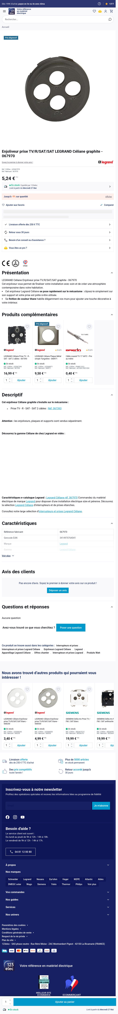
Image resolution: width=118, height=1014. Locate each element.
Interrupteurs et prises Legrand (68, 653)
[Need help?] (99, 4)
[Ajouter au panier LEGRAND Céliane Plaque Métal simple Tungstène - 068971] (52, 380)
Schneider (13, 879)
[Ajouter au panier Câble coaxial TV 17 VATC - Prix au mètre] (83, 380)
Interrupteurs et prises (67, 646)
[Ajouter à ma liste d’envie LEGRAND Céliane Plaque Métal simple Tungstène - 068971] (58, 327)
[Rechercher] (110, 20)
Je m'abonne (101, 806)
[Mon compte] (105, 11)
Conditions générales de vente (16, 933)
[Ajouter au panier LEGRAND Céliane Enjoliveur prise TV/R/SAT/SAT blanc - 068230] (21, 745)
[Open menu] (4, 11)
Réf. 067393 (54, 408)
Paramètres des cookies (14, 926)
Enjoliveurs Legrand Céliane (57, 650)
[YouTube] (22, 817)
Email (11, 806)
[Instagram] (15, 817)
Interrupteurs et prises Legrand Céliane (21, 650)
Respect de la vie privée (13, 937)
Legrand (30, 501)
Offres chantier (41, 653)
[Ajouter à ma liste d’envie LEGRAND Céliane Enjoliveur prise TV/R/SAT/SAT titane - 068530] (58, 690)
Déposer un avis (58, 590)
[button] (17, 162)
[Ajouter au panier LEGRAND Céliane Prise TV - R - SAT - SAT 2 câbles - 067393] (21, 380)
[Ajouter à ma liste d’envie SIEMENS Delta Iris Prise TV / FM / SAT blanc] (89, 690)
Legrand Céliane (24, 505)
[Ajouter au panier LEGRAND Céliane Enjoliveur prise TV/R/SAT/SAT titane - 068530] (52, 745)
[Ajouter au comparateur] (107, 205)
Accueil (5, 27)
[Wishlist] (94, 11)
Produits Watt (93, 653)
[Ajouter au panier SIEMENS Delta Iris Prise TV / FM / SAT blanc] (83, 745)
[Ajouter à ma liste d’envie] (13, 205)
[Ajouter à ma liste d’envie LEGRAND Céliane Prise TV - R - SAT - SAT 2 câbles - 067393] (27, 327)
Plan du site (7, 941)
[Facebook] (7, 817)
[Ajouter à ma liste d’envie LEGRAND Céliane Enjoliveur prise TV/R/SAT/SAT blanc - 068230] (27, 690)
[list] (58, 353)
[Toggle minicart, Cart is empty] (110, 11)
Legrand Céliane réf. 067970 (62, 498)
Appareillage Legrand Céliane (16, 653)
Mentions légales (10, 929)
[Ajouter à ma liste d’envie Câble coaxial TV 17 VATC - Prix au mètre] (89, 327)
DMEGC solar (14, 884)
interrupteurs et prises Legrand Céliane (60, 511)
